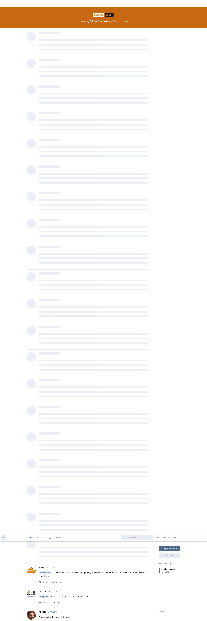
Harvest (46, 38)
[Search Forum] (137, 3)
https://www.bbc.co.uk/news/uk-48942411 (59, 597)
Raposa (45, 288)
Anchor (45, 127)
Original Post (165, 29)
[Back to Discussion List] (3, 3)
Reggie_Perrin (49, 252)
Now (161, 77)
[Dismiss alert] (68, 615)
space (45, 62)
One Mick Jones (36, 3)
